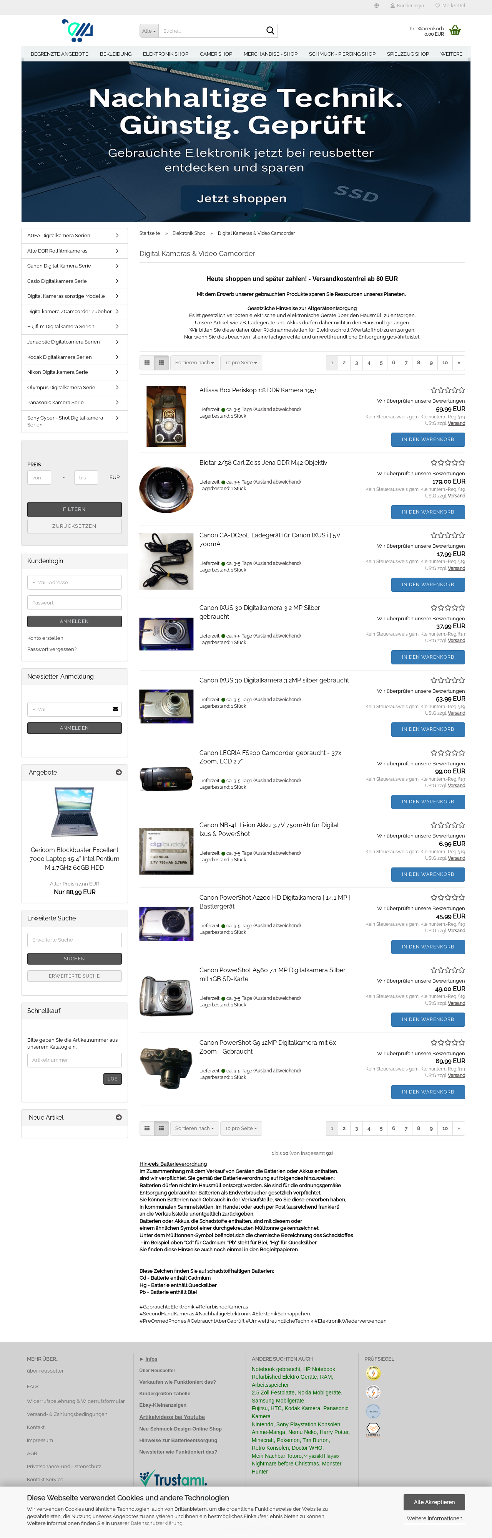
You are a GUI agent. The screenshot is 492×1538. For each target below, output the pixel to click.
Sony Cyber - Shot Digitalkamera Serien (65, 421)
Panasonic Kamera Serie (55, 402)
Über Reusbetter (157, 1370)
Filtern (74, 509)
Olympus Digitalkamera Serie (61, 387)
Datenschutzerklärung (157, 1523)
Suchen (74, 958)
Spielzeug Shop (408, 54)
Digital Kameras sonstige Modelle (66, 296)
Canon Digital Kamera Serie (59, 266)
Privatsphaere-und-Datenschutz (64, 1466)
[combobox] (194, 362)
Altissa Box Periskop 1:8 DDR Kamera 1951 (258, 390)
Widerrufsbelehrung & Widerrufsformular (76, 1401)
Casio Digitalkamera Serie (57, 281)
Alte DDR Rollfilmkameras (57, 251)
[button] (377, 7)
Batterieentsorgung (194, 1440)
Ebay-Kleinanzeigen (163, 1405)
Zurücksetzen (74, 526)
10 (445, 362)
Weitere (451, 54)
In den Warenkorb (428, 439)
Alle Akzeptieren (434, 1502)
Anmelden (74, 621)
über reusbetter (45, 1371)
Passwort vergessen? (51, 649)
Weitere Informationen (434, 1518)
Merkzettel (450, 5)
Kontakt (36, 1427)
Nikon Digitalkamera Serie (57, 372)
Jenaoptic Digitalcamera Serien (63, 342)
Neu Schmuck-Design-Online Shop (181, 1429)
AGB (32, 1453)
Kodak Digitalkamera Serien (59, 357)
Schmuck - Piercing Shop (342, 54)
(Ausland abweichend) (277, 409)
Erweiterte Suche (74, 976)
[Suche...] (149, 31)
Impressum (40, 1440)
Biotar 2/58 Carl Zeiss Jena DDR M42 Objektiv (263, 462)
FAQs (33, 1386)
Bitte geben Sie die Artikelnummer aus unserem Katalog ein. (72, 1043)
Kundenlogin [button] (407, 5)
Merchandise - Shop (271, 54)
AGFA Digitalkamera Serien (58, 235)
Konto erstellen (45, 638)
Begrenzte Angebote (59, 54)
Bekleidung (115, 54)
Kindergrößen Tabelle (165, 1393)
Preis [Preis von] (34, 465)
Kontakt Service (45, 1479)
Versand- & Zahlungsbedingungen (67, 1414)
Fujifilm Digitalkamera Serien (61, 326)
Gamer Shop (216, 54)
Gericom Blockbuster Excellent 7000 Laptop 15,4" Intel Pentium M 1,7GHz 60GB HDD (75, 858)
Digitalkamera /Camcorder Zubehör (69, 311)
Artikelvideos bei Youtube (172, 1417)
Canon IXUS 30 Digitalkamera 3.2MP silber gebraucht (274, 680)
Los (113, 1079)
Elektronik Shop (165, 54)
